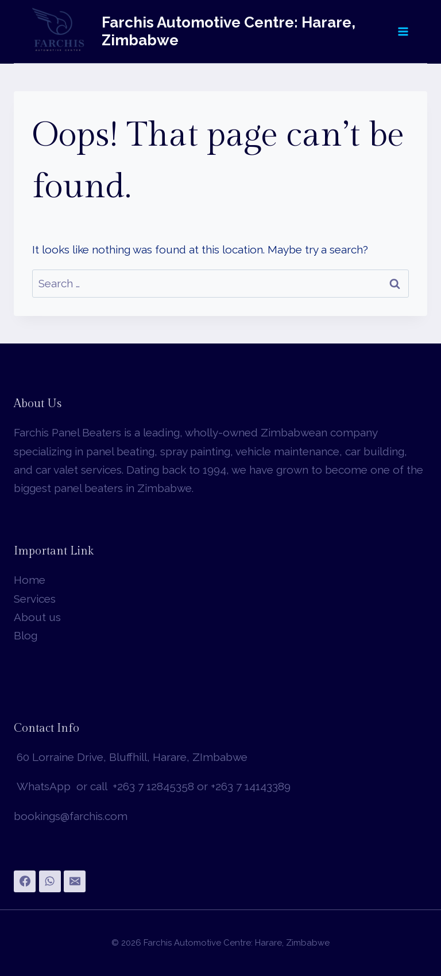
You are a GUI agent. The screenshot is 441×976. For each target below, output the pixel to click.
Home (29, 579)
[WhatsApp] (50, 881)
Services (35, 598)
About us (37, 617)
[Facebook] (25, 881)
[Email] (75, 881)
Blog (25, 635)
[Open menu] (402, 31)
